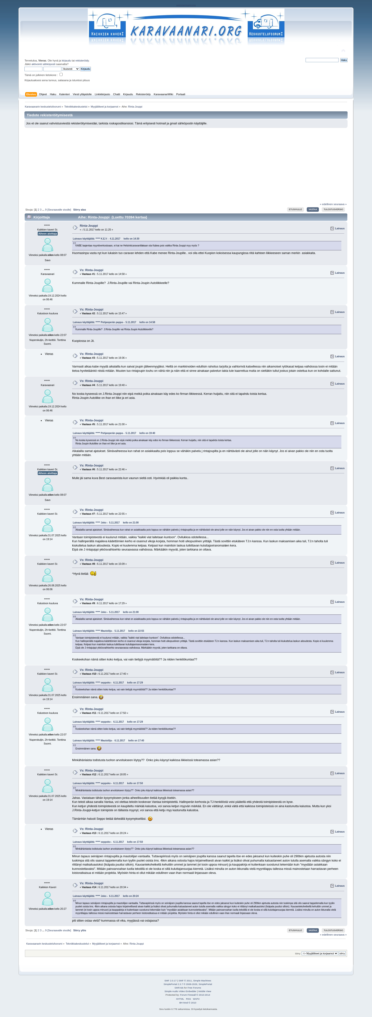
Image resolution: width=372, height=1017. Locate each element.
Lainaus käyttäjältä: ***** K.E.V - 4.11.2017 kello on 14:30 (106, 238)
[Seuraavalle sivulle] (59, 209)
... (43, 209)
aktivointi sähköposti (43, 64)
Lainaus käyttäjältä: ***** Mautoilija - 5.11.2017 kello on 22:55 (108, 631)
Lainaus (340, 228)
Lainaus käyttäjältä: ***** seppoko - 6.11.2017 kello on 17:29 (108, 682)
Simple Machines (202, 980)
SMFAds (179, 987)
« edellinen (326, 204)
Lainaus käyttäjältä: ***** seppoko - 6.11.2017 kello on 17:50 (108, 783)
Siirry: (298, 953)
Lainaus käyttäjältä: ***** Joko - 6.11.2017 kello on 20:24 (106, 896)
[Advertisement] (186, 163)
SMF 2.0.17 (170, 980)
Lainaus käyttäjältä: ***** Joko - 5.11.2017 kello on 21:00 (106, 522)
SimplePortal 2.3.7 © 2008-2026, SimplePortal (187, 984)
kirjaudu (66, 60)
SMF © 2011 (185, 980)
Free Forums (194, 987)
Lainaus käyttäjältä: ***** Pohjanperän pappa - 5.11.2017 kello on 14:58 (114, 322)
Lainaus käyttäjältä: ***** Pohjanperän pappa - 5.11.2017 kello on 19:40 (114, 433)
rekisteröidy (82, 60)
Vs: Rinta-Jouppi (91, 270)
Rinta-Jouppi (89, 225)
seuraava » (340, 204)
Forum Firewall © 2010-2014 (195, 994)
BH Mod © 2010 (187, 1002)
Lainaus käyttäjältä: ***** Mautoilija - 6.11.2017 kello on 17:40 (108, 740)
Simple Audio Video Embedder (180, 991)
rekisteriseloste (186, 5)
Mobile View (204, 991)
